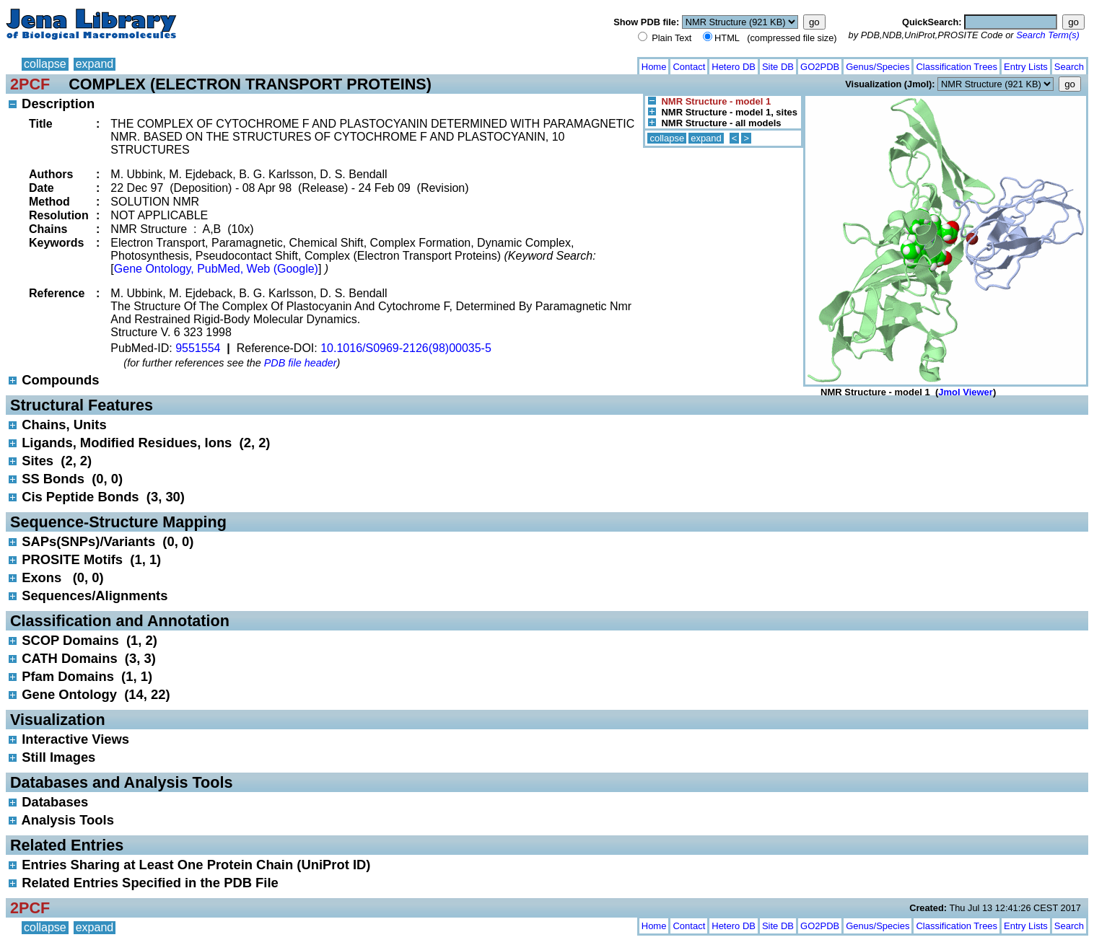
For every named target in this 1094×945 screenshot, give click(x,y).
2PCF (30, 84)
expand (95, 64)
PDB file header (300, 363)
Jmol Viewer (965, 392)
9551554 (197, 348)
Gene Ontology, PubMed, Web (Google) (216, 269)
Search (1069, 66)
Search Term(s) (1048, 35)
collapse (45, 64)
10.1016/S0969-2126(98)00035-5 (405, 348)
